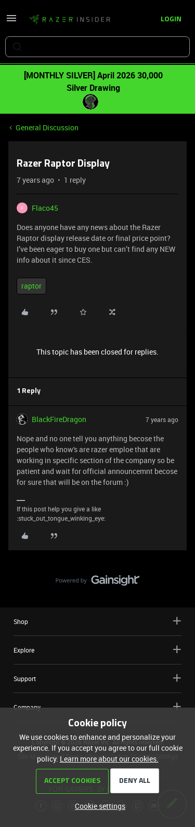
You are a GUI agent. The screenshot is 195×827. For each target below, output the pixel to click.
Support (97, 678)
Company (97, 706)
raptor (31, 286)
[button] (11, 21)
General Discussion (47, 127)
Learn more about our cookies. (109, 759)
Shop (97, 621)
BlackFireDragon (59, 419)
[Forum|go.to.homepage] (69, 19)
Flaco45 (45, 208)
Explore (97, 649)
